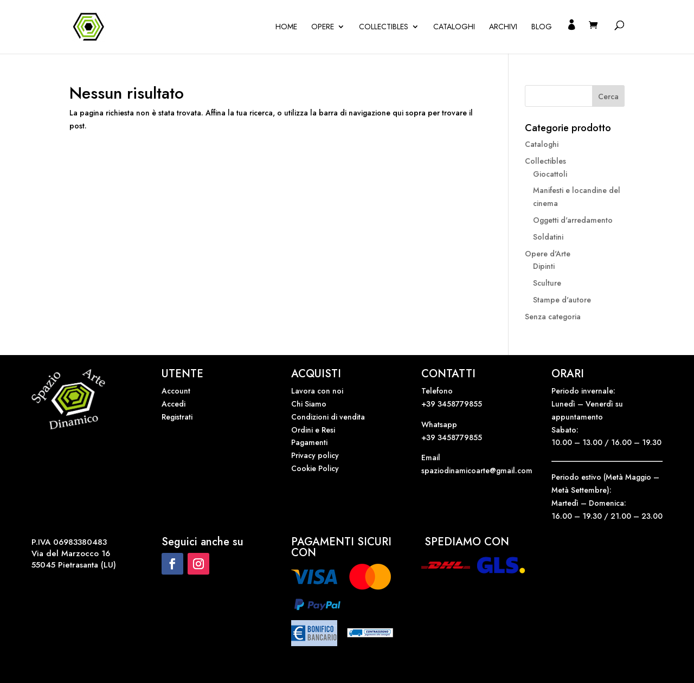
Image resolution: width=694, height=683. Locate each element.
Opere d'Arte (547, 253)
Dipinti (544, 266)
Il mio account (571, 37)
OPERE (322, 27)
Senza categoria (553, 316)
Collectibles (383, 27)
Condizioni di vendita (328, 416)
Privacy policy (315, 455)
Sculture (547, 283)
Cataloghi (454, 27)
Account (176, 390)
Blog (541, 27)
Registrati (177, 416)
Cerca (608, 96)
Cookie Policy (315, 468)
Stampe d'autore (562, 299)
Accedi (173, 403)
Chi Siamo (308, 403)
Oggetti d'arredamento (573, 220)
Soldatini (548, 236)
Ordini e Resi (313, 429)
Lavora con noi (317, 390)
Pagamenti (309, 442)
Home (286, 27)
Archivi (503, 27)
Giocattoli (550, 174)
